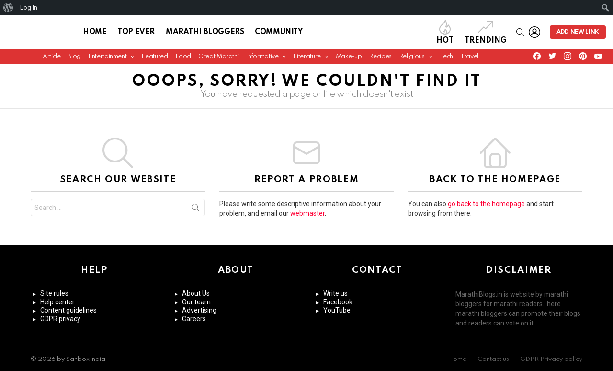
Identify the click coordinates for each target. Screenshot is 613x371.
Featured (154, 59)
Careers (194, 319)
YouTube (337, 310)
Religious (412, 61)
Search (195, 212)
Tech (447, 59)
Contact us (493, 359)
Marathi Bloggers (205, 33)
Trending (486, 33)
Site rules (54, 293)
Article (51, 59)
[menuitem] (8, 7)
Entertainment (107, 61)
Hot (445, 33)
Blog (74, 59)
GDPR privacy (60, 319)
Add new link (577, 33)
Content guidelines (68, 310)
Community (278, 33)
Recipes (380, 59)
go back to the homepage (486, 206)
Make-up (349, 59)
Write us (335, 293)
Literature (306, 61)
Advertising (199, 310)
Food (183, 59)
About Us (196, 293)
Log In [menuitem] (28, 7)
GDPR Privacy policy (551, 359)
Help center (57, 302)
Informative (262, 61)
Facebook (337, 302)
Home (94, 33)
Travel (469, 59)
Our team (196, 302)
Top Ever (136, 33)
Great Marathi (218, 59)
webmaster (307, 216)
